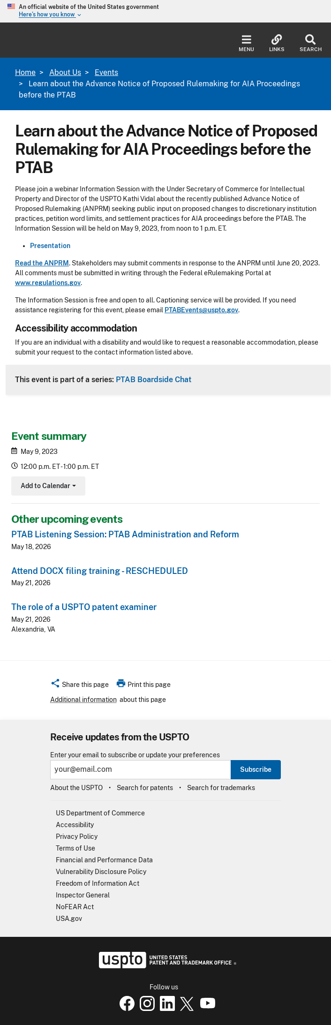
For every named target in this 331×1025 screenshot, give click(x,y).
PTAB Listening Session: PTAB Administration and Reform (125, 534)
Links (277, 43)
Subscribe (255, 769)
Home (25, 72)
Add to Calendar (47, 487)
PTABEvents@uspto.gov (201, 310)
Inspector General (83, 895)
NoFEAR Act (75, 907)
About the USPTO (76, 787)
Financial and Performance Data (104, 860)
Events (106, 72)
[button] (79, 686)
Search (311, 43)
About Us (65, 72)
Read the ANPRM (42, 263)
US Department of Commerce (100, 813)
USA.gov (69, 918)
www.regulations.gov (48, 282)
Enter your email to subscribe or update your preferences (135, 755)
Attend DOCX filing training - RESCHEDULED (99, 571)
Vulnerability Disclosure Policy (101, 871)
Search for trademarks (221, 787)
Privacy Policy (77, 836)
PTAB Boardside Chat (153, 379)
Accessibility (75, 825)
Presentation (50, 245)
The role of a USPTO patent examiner (84, 607)
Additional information (83, 699)
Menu (246, 43)
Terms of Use (75, 848)
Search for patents (145, 787)
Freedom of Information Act (97, 883)
